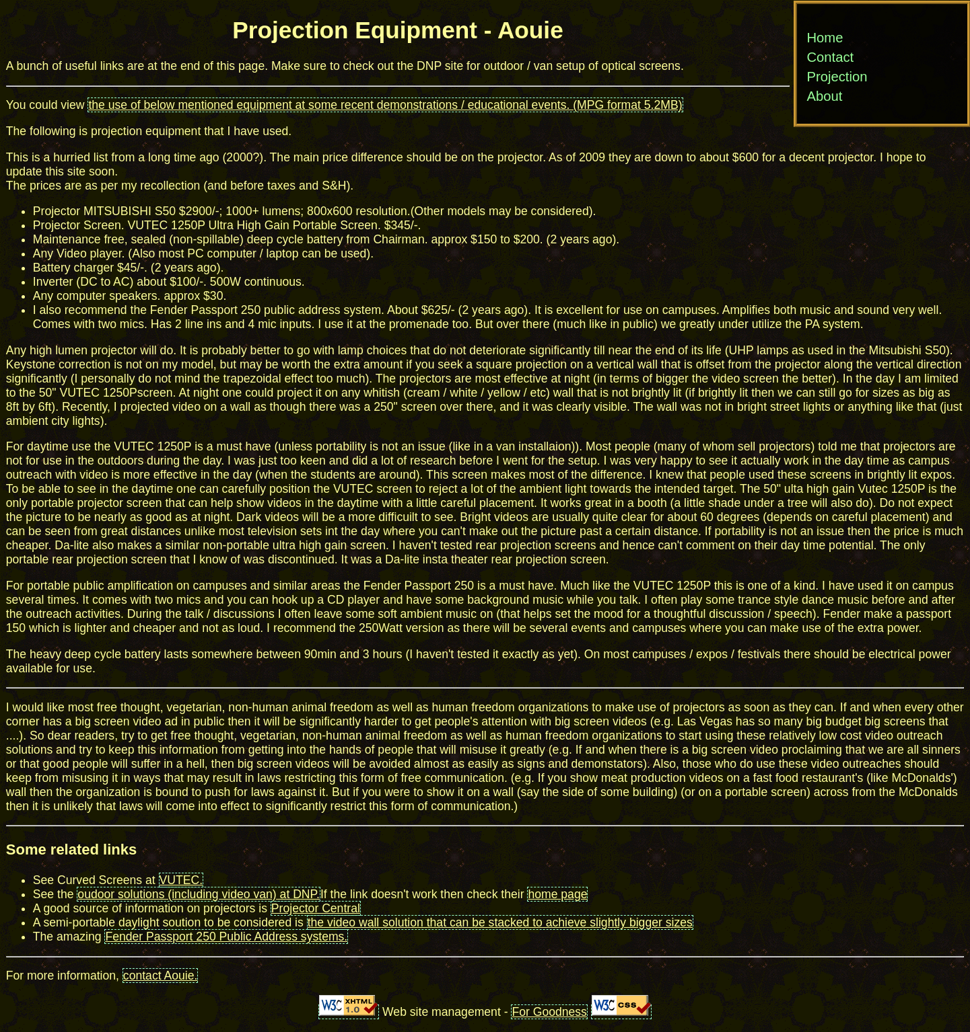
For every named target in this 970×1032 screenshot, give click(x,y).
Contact (830, 57)
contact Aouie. (160, 975)
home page (557, 894)
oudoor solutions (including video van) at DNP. (198, 894)
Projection (836, 76)
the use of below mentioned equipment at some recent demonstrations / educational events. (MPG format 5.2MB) (385, 105)
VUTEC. (181, 880)
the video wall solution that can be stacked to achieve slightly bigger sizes (500, 922)
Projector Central (315, 908)
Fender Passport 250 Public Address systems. (226, 936)
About (824, 96)
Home (824, 37)
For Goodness (549, 1012)
